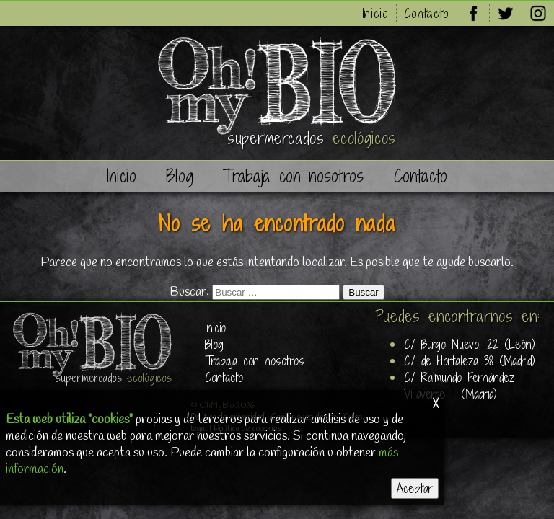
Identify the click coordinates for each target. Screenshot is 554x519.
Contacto (426, 13)
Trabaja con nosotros (293, 176)
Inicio (375, 13)
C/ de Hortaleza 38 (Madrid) (469, 360)
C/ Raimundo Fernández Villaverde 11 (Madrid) (459, 385)
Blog (180, 176)
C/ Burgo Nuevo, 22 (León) (469, 344)
